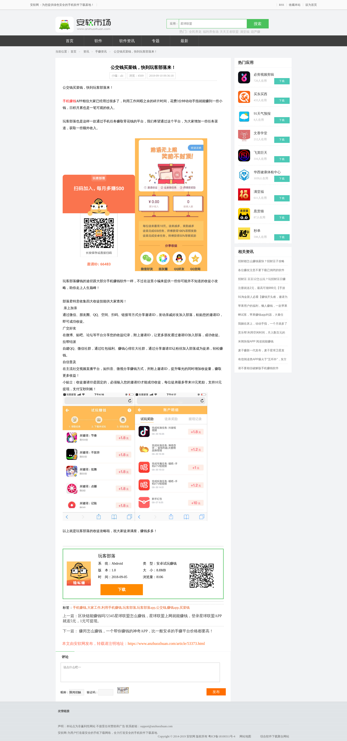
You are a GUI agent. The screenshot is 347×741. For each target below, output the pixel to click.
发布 (216, 692)
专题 (156, 41)
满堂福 (244, 31)
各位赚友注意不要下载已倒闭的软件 (261, 270)
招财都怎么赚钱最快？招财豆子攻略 (261, 261)
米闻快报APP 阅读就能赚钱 (256, 341)
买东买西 (260, 94)
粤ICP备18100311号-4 (221, 736)
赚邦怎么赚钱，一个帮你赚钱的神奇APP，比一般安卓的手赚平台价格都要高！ (146, 631)
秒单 (257, 231)
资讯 (86, 51)
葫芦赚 (255, 31)
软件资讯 (127, 41)
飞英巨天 (260, 152)
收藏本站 (294, 5)
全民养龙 (195, 31)
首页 (69, 41)
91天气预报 (262, 113)
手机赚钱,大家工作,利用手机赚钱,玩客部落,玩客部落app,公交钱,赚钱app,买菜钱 (131, 607)
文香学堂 (260, 133)
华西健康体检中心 (267, 172)
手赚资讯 (101, 51)
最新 (184, 41)
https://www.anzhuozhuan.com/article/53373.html (166, 643)
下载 (122, 589)
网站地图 (245, 736)
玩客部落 (106, 556)
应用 (173, 23)
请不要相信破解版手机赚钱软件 (258, 368)
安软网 (35, 5)
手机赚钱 (69, 101)
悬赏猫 (259, 211)
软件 (98, 41)
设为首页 (311, 5)
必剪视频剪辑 (264, 74)
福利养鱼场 (211, 31)
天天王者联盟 (229, 31)
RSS (281, 5)
